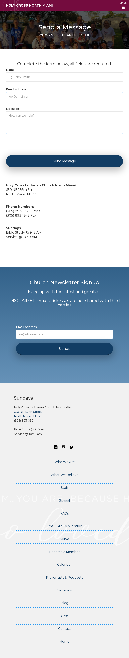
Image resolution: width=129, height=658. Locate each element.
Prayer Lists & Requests (64, 577)
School (64, 501)
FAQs (64, 513)
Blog (64, 603)
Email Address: (16, 89)
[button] (123, 5)
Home (64, 641)
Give (64, 616)
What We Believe (64, 475)
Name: (10, 70)
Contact (64, 629)
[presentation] (36, 145)
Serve (64, 539)
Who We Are (64, 462)
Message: (13, 109)
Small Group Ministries (64, 526)
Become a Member (64, 552)
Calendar (64, 564)
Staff (64, 488)
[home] (26, 5)
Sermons (64, 590)
